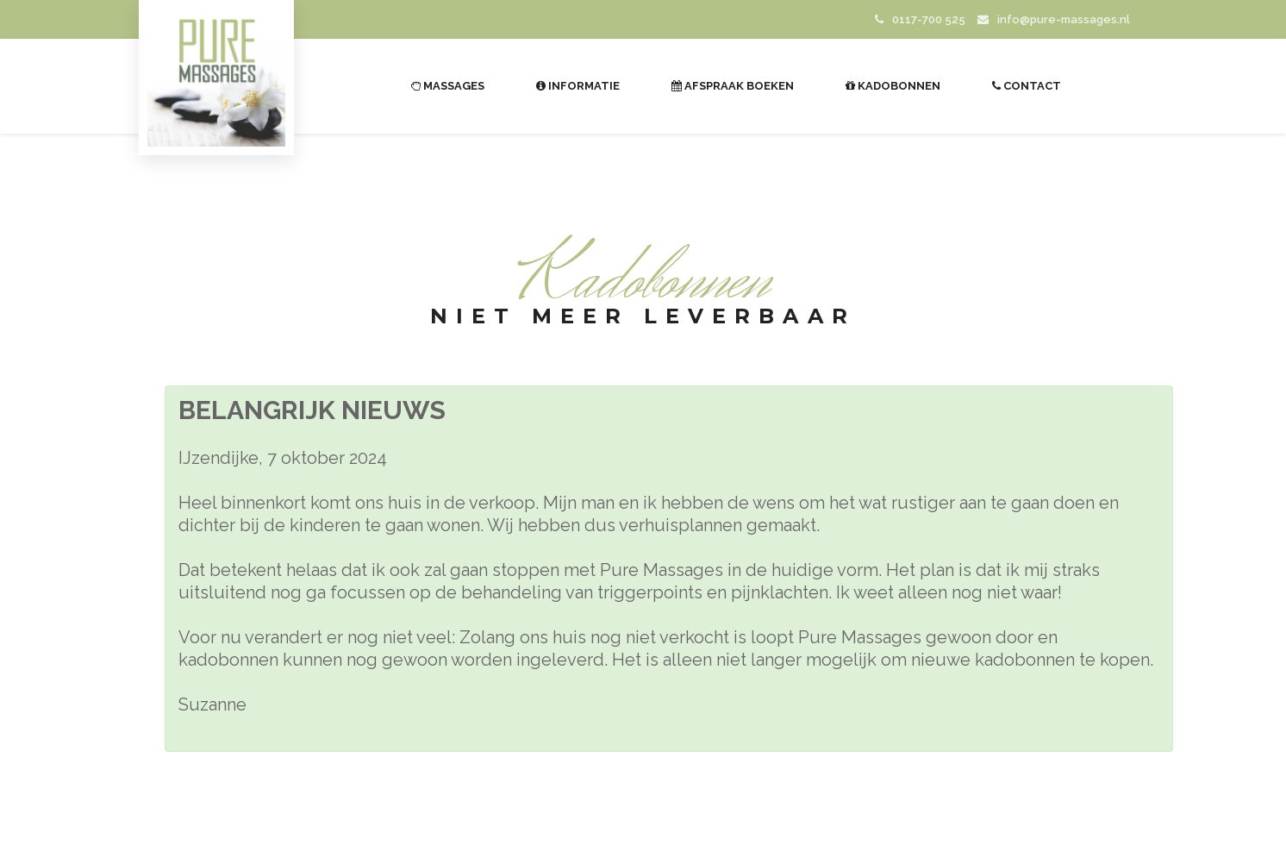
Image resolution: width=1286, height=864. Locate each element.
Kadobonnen (893, 85)
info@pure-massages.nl (1053, 19)
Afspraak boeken (732, 85)
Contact (1026, 85)
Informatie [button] (578, 85)
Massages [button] (447, 85)
